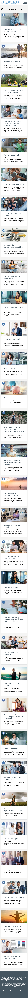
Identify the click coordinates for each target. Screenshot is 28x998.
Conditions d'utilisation (13, 992)
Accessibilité (15, 990)
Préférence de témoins (6, 990)
